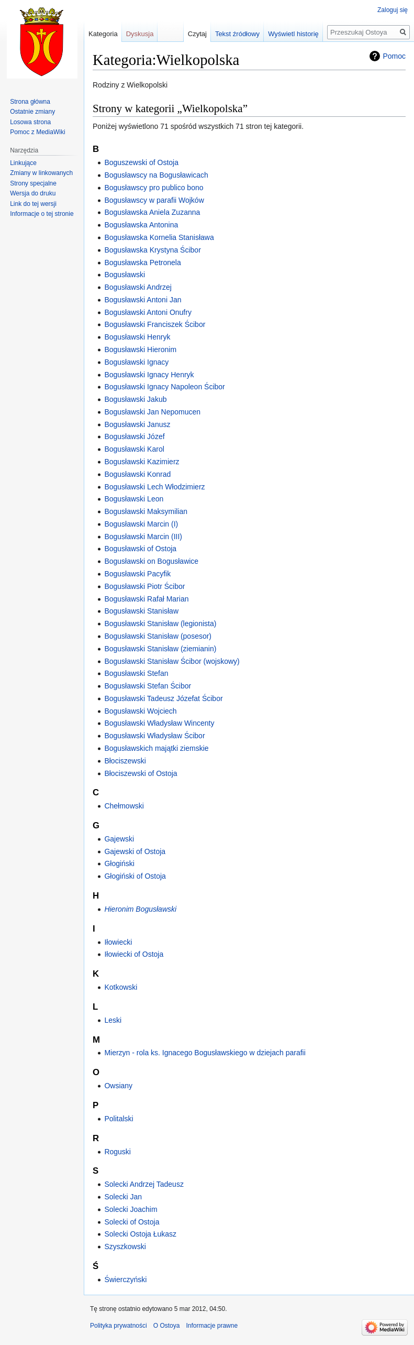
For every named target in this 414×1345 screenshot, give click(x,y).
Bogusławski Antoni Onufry (148, 312)
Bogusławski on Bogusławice (151, 561)
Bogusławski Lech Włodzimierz (154, 487)
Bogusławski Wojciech (140, 711)
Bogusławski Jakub (135, 399)
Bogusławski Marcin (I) (141, 524)
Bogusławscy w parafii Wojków (154, 200)
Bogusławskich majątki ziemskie (156, 748)
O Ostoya (166, 1325)
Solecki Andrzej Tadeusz (144, 1184)
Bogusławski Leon (133, 499)
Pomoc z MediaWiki (37, 132)
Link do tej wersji (33, 203)
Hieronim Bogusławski (140, 909)
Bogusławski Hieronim (140, 349)
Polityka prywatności (118, 1325)
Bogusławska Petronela (142, 262)
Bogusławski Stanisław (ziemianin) (160, 648)
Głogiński (119, 863)
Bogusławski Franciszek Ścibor (154, 324)
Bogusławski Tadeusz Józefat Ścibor (163, 698)
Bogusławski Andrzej (137, 287)
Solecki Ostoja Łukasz (140, 1234)
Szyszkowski (125, 1246)
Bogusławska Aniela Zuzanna (152, 212)
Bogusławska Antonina (141, 225)
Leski (112, 1020)
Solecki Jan (123, 1197)
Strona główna (30, 101)
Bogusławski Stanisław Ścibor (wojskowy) (171, 661)
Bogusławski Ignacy (136, 362)
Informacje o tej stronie (41, 213)
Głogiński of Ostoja (135, 876)
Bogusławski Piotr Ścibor (144, 586)
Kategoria (103, 34)
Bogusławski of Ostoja (140, 548)
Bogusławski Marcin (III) (143, 536)
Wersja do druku (32, 193)
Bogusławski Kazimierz (141, 461)
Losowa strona (30, 122)
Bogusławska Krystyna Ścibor (152, 250)
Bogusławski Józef (134, 436)
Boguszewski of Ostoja (141, 162)
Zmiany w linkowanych (41, 173)
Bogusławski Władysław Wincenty (159, 723)
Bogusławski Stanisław (141, 611)
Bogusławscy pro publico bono (153, 187)
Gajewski (119, 839)
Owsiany (118, 1085)
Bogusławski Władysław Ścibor (154, 735)
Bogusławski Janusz (137, 424)
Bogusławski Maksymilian (145, 511)
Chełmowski (123, 806)
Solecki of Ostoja (131, 1222)
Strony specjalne (33, 183)
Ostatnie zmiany (32, 111)
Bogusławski (124, 274)
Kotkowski (120, 987)
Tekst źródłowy (237, 34)
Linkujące (23, 163)
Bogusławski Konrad (137, 474)
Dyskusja (140, 34)
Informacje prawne (212, 1325)
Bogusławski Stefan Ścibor (147, 686)
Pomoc (394, 56)
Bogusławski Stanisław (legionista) (160, 623)
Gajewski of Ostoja (134, 851)
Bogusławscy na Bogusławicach (156, 175)
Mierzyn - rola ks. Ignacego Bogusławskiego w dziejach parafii (204, 1052)
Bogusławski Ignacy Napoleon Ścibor (164, 386)
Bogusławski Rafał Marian (146, 599)
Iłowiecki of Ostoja (133, 954)
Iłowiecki (118, 942)
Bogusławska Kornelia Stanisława (159, 237)
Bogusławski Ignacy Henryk (149, 374)
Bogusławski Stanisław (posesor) (157, 636)
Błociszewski (125, 761)
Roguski (117, 1151)
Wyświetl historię (293, 34)
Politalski (118, 1118)
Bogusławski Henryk (137, 337)
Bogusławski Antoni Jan (142, 300)
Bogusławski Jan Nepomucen (152, 412)
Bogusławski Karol (134, 449)
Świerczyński (125, 1279)
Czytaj (197, 34)
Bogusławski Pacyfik (137, 574)
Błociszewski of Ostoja (140, 773)
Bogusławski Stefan (136, 673)
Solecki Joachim (130, 1209)
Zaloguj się (392, 10)
